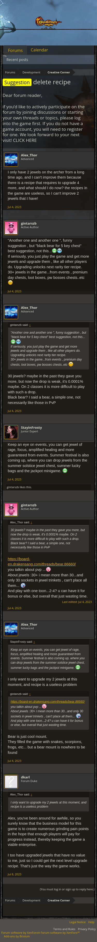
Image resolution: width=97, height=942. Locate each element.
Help (91, 922)
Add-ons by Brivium (17, 936)
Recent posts (17, 59)
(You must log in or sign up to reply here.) (67, 889)
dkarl (25, 777)
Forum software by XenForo (21, 933)
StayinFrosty (31, 427)
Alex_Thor (29, 155)
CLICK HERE (25, 140)
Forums (15, 50)
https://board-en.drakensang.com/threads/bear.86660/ (48, 701)
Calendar (39, 50)
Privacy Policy (87, 929)
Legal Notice (78, 922)
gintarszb (28, 223)
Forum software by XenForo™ (60, 933)
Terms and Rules (64, 929)
